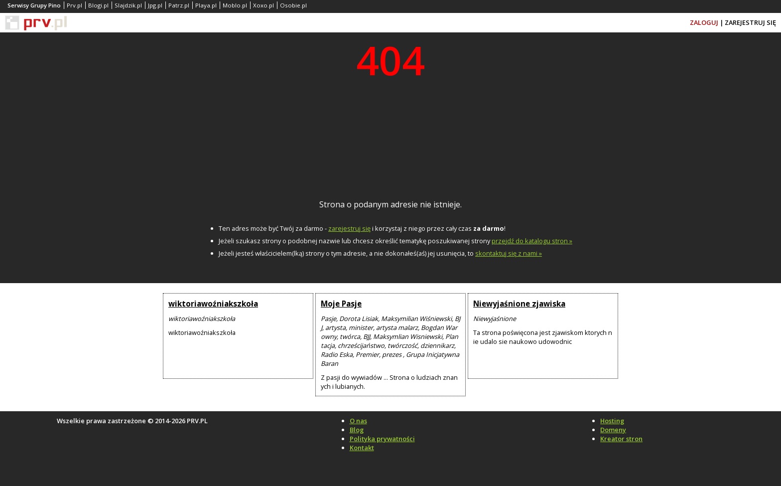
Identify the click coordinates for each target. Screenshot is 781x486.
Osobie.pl (293, 5)
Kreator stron (621, 438)
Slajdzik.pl (128, 5)
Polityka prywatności (382, 438)
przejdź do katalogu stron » (532, 240)
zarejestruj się (349, 228)
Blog (357, 429)
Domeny (613, 429)
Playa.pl (206, 5)
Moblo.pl (235, 5)
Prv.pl (74, 5)
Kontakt (362, 447)
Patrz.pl (178, 5)
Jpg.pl (155, 5)
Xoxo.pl (263, 5)
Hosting (612, 420)
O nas (358, 420)
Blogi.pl (98, 5)
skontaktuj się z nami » (508, 253)
